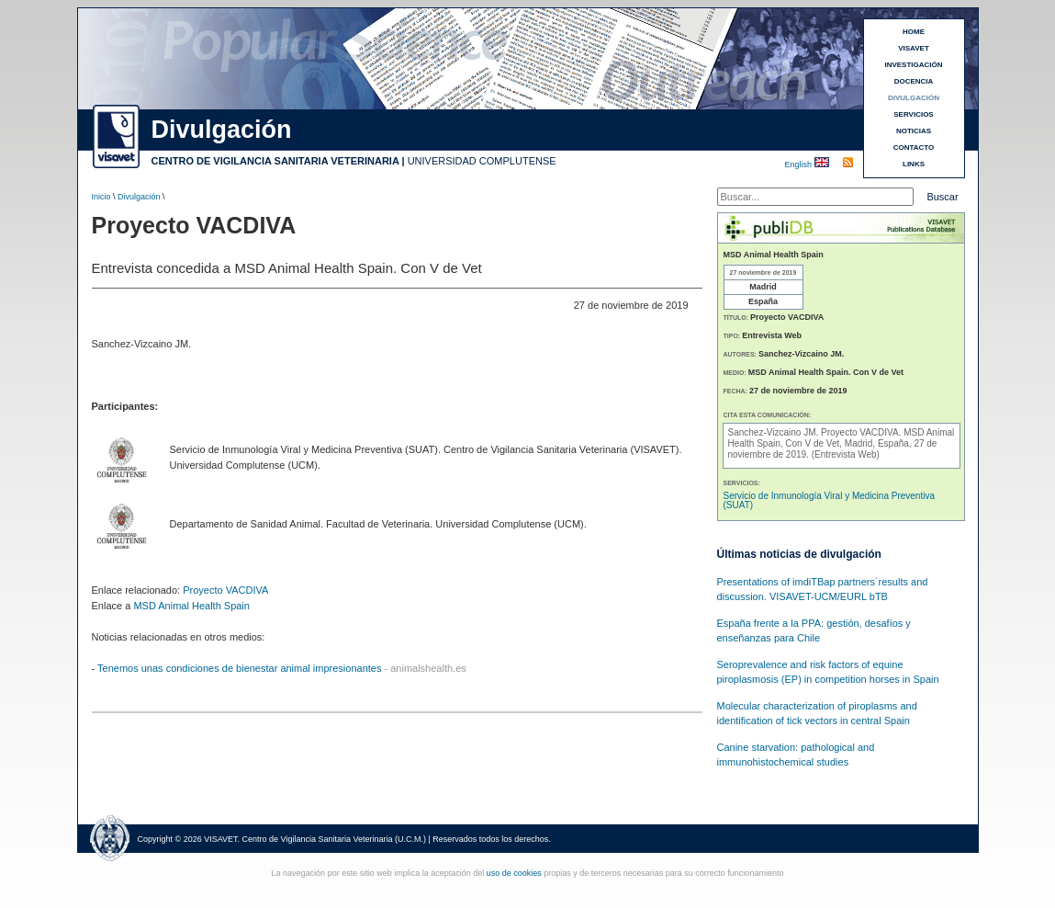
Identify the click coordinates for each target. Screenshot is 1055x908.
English (799, 164)
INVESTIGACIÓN (913, 65)
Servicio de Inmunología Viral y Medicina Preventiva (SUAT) (830, 500)
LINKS (914, 164)
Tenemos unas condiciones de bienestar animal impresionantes (239, 668)
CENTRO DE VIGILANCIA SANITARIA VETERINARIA (275, 160)
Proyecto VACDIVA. (862, 432)
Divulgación (139, 196)
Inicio (101, 196)
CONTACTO (914, 147)
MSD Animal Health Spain (191, 605)
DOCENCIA (914, 81)
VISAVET (913, 48)
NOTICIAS (913, 131)
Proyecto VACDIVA (225, 590)
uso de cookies (514, 873)
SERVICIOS (913, 114)
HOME (914, 32)
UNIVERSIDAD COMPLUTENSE (482, 160)
